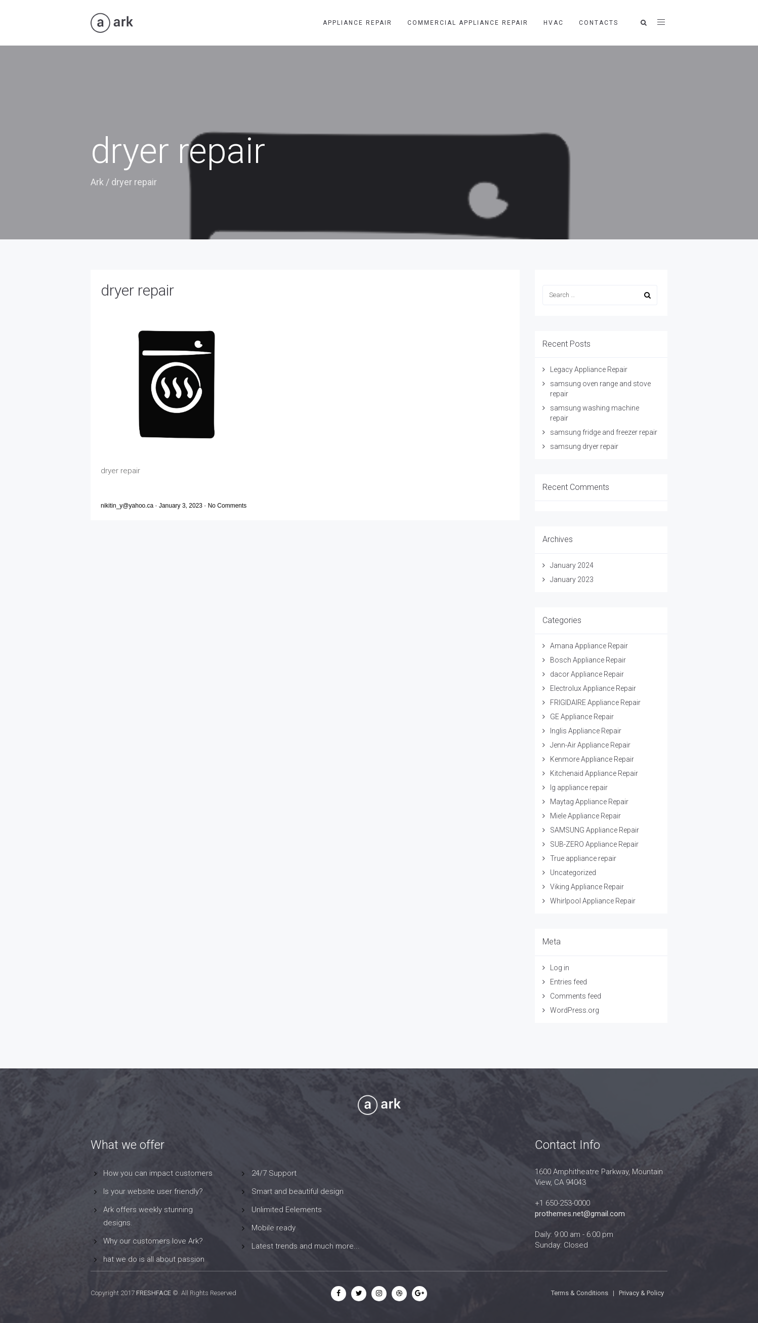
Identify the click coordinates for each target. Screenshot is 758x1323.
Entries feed (568, 982)
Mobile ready (273, 1227)
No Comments (227, 505)
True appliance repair (583, 858)
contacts (598, 22)
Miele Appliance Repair (585, 816)
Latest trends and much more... (305, 1246)
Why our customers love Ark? (153, 1241)
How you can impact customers (158, 1173)
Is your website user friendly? (153, 1191)
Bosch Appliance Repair (588, 660)
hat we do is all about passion (153, 1259)
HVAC (553, 22)
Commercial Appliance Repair (467, 22)
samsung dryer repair (584, 446)
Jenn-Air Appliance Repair (590, 745)
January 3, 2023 (181, 505)
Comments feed (575, 996)
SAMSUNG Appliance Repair (594, 830)
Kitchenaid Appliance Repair (594, 773)
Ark (97, 182)
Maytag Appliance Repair (589, 802)
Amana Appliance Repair (589, 646)
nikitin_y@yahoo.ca (128, 505)
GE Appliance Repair (582, 717)
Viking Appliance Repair (587, 887)
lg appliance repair (579, 787)
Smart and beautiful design (297, 1191)
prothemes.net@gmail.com (580, 1213)
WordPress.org (574, 1010)
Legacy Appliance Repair (588, 369)
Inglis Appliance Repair (585, 731)
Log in (559, 968)
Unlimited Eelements (286, 1209)
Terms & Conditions (579, 1293)
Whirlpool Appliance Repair (593, 901)
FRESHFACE (153, 1293)
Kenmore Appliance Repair (592, 759)
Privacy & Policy (641, 1293)
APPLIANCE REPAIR (357, 22)
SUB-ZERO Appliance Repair (594, 844)
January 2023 (572, 579)
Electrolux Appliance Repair (593, 688)
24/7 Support (274, 1173)
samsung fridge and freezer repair (603, 432)
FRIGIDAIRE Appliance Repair (595, 702)
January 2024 (572, 565)
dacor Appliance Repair (587, 674)
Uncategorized (573, 873)
